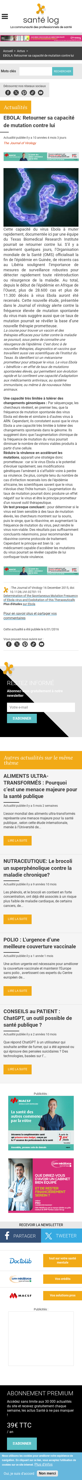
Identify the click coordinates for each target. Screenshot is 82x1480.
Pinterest (24, 92)
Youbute (40, 92)
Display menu (5, 16)
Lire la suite (17, 840)
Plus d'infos (43, 1464)
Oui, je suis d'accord (19, 1474)
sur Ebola (29, 604)
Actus (21, 51)
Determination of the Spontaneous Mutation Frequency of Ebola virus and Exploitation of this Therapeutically (40, 598)
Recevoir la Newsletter (41, 1225)
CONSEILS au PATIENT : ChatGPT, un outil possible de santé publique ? (37, 1018)
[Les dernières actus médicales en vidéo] (41, 1365)
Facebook (8, 92)
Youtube (41, 643)
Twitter (16, 92)
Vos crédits (62, 1279)
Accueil (8, 51)
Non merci (47, 1473)
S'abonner (22, 718)
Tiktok (32, 92)
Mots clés (8, 71)
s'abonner (22, 1443)
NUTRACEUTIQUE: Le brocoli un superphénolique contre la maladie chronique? (37, 868)
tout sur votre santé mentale (62, 1260)
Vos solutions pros (62, 1295)
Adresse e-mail (19, 700)
